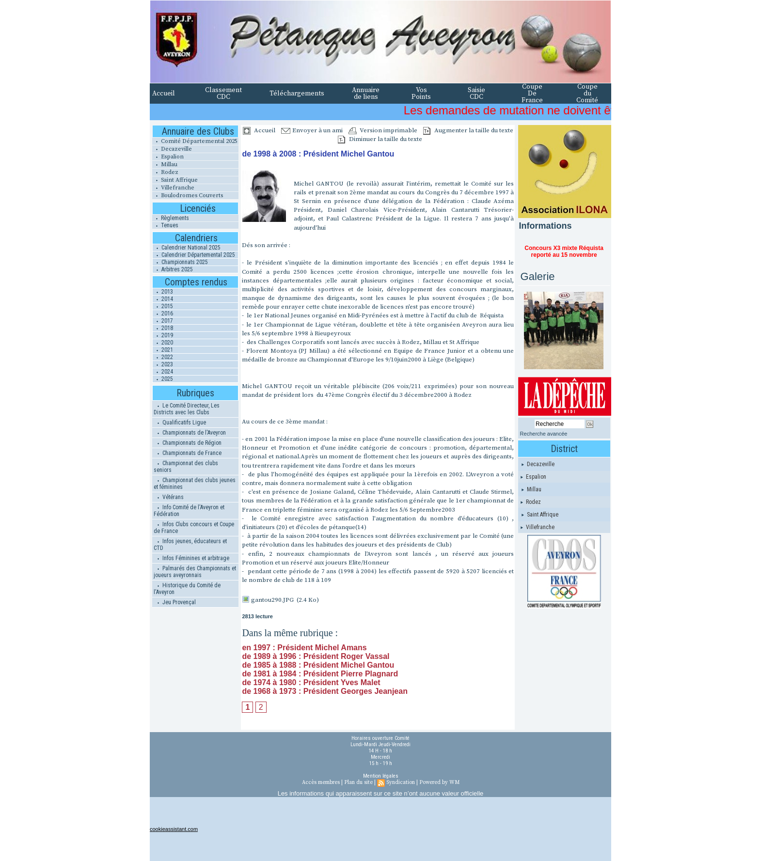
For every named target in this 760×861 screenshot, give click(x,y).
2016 (163, 313)
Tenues (165, 225)
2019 (163, 335)
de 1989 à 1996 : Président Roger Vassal (315, 656)
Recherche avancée (544, 434)
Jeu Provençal (175, 602)
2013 (163, 291)
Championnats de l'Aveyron (190, 432)
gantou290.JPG (272, 600)
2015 (163, 306)
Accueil (163, 93)
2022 (163, 357)
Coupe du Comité (587, 93)
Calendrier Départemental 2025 (194, 254)
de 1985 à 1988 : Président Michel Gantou (318, 665)
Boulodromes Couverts (187, 195)
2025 (163, 379)
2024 (163, 371)
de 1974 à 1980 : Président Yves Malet (311, 682)
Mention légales (380, 776)
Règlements (170, 218)
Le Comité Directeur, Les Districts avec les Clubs (187, 409)
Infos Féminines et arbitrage (191, 558)
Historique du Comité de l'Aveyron (187, 588)
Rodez (165, 172)
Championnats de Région (188, 442)
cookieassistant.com (174, 829)
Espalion (168, 156)
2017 (163, 320)
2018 (163, 328)
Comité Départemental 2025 (195, 141)
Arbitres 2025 (173, 269)
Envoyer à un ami (312, 130)
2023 (163, 364)
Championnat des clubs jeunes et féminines (195, 483)
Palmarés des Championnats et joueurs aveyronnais (195, 572)
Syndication (400, 782)
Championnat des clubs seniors (186, 466)
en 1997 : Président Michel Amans (304, 647)
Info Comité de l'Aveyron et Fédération (189, 510)
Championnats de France (188, 453)
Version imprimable (382, 130)
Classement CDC (223, 93)
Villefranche (173, 187)
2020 (163, 342)
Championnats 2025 (180, 262)
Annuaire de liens (366, 93)
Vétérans (169, 497)
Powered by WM (439, 782)
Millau (164, 164)
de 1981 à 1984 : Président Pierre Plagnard (320, 674)
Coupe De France (532, 93)
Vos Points (421, 93)
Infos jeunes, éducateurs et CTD (190, 544)
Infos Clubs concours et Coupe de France (194, 527)
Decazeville (172, 149)
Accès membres (321, 782)
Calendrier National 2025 (187, 247)
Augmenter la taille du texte (468, 130)
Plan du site (358, 782)
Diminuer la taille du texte (380, 139)
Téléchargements (296, 93)
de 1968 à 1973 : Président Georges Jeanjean (325, 691)
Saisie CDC (476, 93)
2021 (163, 349)
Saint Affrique (175, 180)
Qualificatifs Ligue (180, 422)
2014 (163, 299)
